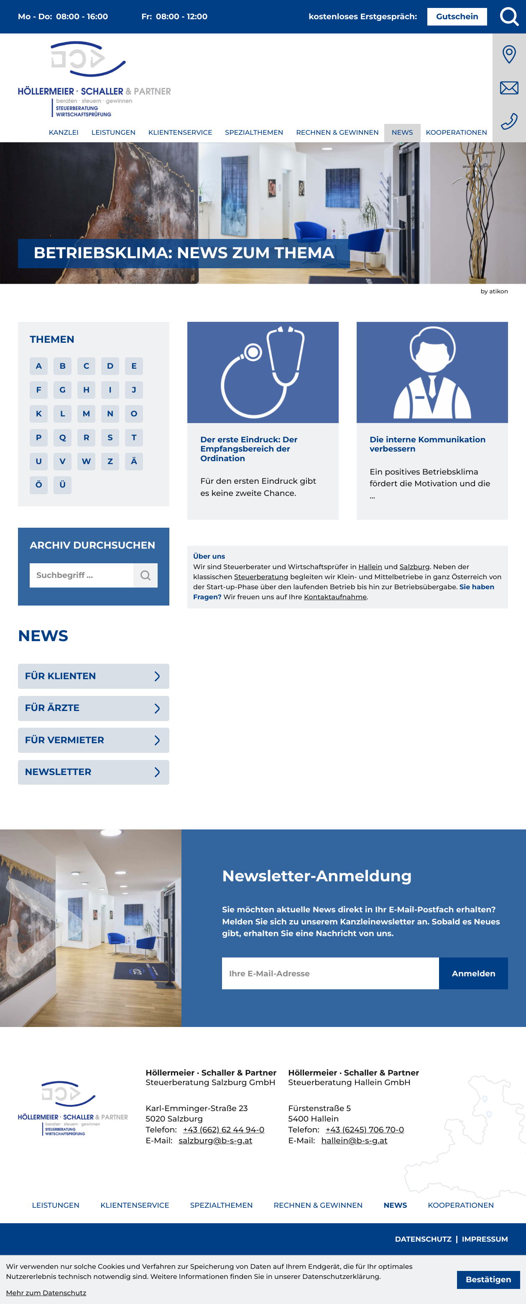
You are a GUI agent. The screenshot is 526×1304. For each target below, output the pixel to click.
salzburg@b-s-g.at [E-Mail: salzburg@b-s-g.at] (215, 1140)
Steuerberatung (261, 577)
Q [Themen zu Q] (62, 437)
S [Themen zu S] (110, 437)
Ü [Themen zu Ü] (62, 485)
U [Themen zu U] (39, 461)
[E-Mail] (330, 973)
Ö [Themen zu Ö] (39, 485)
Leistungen (113, 133)
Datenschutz (423, 1239)
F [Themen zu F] (38, 390)
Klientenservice (180, 133)
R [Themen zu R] (86, 437)
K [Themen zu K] (39, 413)
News (402, 133)
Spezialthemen (254, 133)
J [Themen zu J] (134, 390)
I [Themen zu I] (110, 390)
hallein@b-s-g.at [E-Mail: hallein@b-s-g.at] (354, 1140)
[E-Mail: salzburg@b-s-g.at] (509, 88)
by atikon (494, 291)
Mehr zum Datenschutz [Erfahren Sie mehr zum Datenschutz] (46, 1293)
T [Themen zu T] (134, 437)
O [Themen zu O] (134, 413)
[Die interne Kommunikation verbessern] (432, 421)
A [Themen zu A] (39, 366)
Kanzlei (64, 133)
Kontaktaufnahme (335, 597)
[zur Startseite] (94, 81)
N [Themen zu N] (110, 413)
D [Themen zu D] (110, 366)
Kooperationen (456, 133)
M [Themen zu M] (86, 413)
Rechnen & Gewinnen (337, 133)
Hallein (370, 567)
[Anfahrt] (509, 54)
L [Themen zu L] (62, 413)
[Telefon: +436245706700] (365, 1130)
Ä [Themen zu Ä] (134, 461)
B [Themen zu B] (62, 366)
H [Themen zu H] (86, 390)
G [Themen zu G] (62, 390)
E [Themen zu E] (134, 366)
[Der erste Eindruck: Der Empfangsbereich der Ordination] (263, 421)
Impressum (485, 1239)
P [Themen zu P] (39, 437)
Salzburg (415, 567)
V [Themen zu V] (63, 461)
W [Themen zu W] (86, 461)
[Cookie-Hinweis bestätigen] (488, 1280)
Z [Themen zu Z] (110, 461)
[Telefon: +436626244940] (509, 121)
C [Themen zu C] (86, 366)
